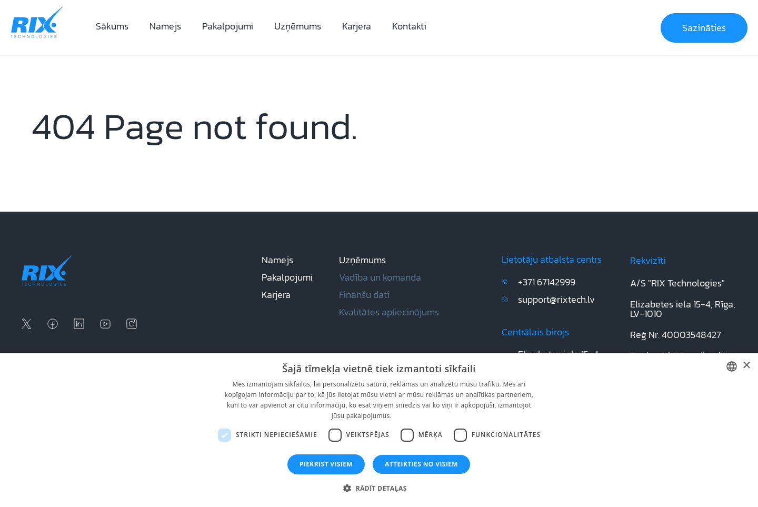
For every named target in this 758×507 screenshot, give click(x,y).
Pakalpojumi (227, 26)
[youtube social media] (105, 324)
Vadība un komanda (380, 277)
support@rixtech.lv (556, 299)
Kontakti (409, 26)
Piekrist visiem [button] (326, 464)
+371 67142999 (546, 282)
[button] (378, 488)
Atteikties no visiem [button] (421, 464)
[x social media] (26, 324)
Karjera (356, 26)
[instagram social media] (131, 324)
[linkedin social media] (79, 324)
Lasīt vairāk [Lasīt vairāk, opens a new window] (409, 415)
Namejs (165, 26)
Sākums (112, 26)
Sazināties (704, 28)
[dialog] (379, 430)
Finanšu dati (364, 295)
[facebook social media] (52, 324)
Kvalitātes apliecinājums (389, 312)
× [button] (746, 366)
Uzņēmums (297, 26)
